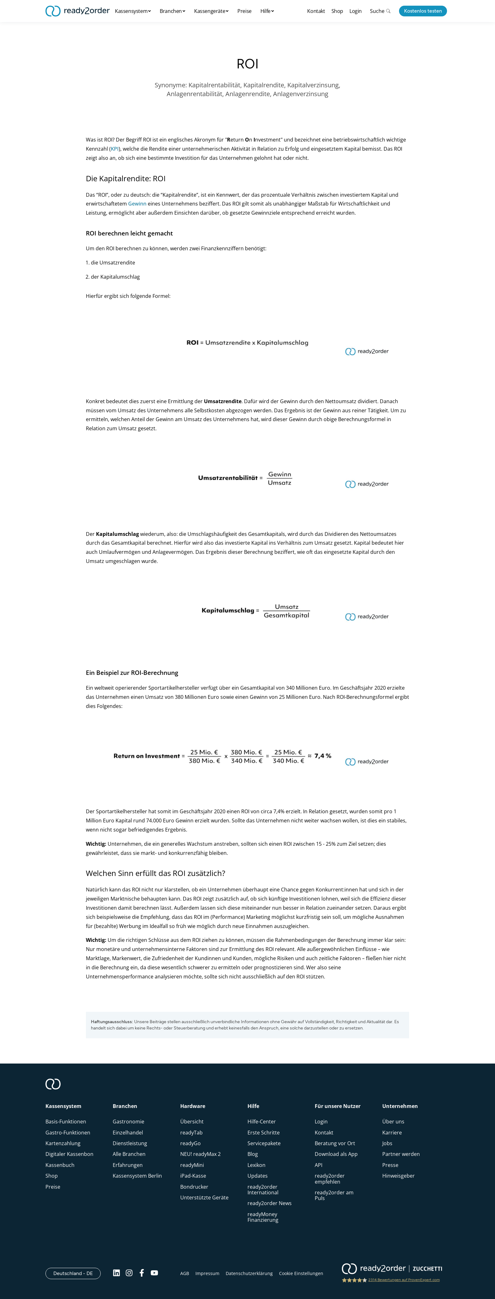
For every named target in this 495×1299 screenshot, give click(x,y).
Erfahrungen (128, 1165)
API (318, 1165)
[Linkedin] (116, 1273)
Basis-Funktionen (65, 1121)
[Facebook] (142, 1273)
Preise (244, 11)
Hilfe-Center (262, 1121)
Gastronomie (128, 1121)
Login (355, 11)
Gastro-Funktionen (67, 1132)
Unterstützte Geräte (204, 1197)
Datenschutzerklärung (249, 1273)
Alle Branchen (129, 1154)
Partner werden (401, 1154)
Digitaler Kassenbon (69, 1154)
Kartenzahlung (63, 1143)
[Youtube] (154, 1273)
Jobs (387, 1143)
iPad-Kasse (193, 1175)
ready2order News (270, 1203)
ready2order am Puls (334, 1195)
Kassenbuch (60, 1165)
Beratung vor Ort (335, 1143)
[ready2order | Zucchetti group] (392, 1269)
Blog (253, 1154)
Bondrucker (194, 1186)
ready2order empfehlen (330, 1178)
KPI (115, 148)
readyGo (190, 1143)
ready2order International (263, 1189)
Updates (258, 1175)
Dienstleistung (130, 1143)
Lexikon (256, 1165)
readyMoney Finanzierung (263, 1217)
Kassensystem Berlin (137, 1175)
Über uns (393, 1121)
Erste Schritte (264, 1132)
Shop (337, 11)
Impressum (207, 1273)
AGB (184, 1273)
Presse (390, 1165)
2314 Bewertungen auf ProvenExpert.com (404, 1280)
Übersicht (192, 1121)
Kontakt (316, 11)
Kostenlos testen (423, 11)
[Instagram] (129, 1273)
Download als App (336, 1154)
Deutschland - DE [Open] (77, 1273)
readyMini (192, 1165)
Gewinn (137, 203)
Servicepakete (264, 1143)
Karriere (392, 1132)
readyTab (191, 1132)
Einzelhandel (128, 1132)
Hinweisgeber (398, 1175)
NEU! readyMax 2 (200, 1154)
